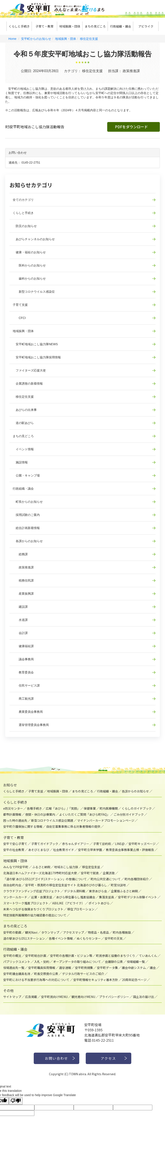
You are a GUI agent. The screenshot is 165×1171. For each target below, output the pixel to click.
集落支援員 (106, 897)
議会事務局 (23, 659)
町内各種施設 (122, 932)
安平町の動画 (12, 932)
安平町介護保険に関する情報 (22, 826)
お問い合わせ (56, 1058)
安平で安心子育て (15, 844)
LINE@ (120, 844)
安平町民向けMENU (54, 997)
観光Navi (31, 932)
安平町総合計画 (35, 955)
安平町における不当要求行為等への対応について (36, 980)
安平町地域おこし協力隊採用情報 (37, 357)
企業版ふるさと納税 (124, 891)
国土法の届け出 (143, 997)
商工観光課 (23, 698)
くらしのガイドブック (137, 808)
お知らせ (10, 784)
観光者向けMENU (83, 997)
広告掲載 (31, 997)
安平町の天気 (114, 938)
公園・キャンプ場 (26, 475)
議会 (153, 967)
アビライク (145, 26)
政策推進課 (23, 567)
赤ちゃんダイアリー (75, 844)
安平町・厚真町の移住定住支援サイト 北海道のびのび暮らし (66, 885)
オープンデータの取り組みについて (77, 961)
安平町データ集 (107, 967)
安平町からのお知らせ (36, 38)
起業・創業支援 (41, 897)
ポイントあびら (99, 903)
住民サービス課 (26, 685)
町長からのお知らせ (28, 501)
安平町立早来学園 (90, 850)
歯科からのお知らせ (29, 278)
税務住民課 (23, 580)
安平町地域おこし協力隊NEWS (35, 344)
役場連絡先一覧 (13, 967)
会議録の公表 (114, 961)
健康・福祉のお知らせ (29, 252)
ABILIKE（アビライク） (68, 903)
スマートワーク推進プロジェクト (25, 903)
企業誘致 (109, 873)
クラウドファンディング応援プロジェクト (31, 891)
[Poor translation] (16, 1101)
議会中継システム (134, 967)
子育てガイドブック (44, 844)
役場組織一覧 (136, 961)
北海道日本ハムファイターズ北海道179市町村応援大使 (40, 873)
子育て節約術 (102, 844)
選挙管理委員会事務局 (31, 725)
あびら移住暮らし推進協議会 (75, 897)
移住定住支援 (89, 38)
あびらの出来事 (25, 409)
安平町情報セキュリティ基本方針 (95, 980)
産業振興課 (23, 593)
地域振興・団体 (69, 26)
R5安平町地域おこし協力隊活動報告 (34, 126)
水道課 (20, 620)
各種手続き (34, 808)
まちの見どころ (95, 26)
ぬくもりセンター (89, 938)
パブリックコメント (16, 961)
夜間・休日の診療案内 (40, 814)
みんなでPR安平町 (15, 867)
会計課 (20, 633)
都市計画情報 (12, 814)
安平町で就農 (90, 873)
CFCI (19, 318)
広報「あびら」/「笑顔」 (63, 808)
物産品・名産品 (98, 932)
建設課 (20, 606)
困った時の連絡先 (15, 820)
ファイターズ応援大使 (29, 370)
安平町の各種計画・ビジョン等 (71, 955)
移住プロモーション (80, 909)
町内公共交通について (106, 879)
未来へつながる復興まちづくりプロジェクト (33, 909)
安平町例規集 (84, 967)
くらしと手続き (19, 26)
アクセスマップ (73, 932)
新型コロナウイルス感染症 (34, 291)
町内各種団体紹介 (137, 879)
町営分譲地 (118, 885)
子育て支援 (20, 304)
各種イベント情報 (61, 938)
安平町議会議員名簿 (16, 973)
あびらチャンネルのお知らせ (34, 239)
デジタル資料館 (74, 891)
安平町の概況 (12, 955)
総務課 (20, 554)
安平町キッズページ (142, 844)
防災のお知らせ (25, 226)
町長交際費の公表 (46, 973)
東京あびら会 (98, 891)
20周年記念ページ (134, 980)
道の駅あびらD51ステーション (24, 938)
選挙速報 (65, 967)
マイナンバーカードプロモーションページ (105, 820)
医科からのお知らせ (29, 265)
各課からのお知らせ (28, 541)
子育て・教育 (44, 26)
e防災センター (13, 808)
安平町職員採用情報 (41, 967)
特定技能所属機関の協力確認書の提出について (34, 915)
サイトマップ (12, 997)
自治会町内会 (12, 885)
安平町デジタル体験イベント (137, 897)
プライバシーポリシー (114, 997)
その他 (8, 990)
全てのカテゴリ (23, 199)
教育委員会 (23, 672)
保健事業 (90, 808)
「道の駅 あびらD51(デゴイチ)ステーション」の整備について (45, 879)
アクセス (108, 1058)
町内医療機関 (109, 808)
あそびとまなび (38, 850)
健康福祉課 (23, 646)
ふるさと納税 (41, 867)
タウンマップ (50, 932)
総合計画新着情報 (26, 528)
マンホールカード (15, 897)
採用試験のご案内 (26, 515)
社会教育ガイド (63, 850)
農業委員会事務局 (28, 711)
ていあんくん (148, 955)
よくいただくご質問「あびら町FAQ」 (84, 814)
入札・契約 (41, 961)
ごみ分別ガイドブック (129, 814)
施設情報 (20, 462)
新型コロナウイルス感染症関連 (52, 820)
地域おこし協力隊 (66, 867)
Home (12, 38)
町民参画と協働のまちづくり (115, 955)
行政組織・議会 (120, 26)
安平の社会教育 (13, 850)
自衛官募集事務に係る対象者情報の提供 (73, 826)
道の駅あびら (23, 423)
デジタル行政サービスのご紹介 (83, 973)
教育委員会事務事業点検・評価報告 (130, 850)
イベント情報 (23, 449)
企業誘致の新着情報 (28, 383)
